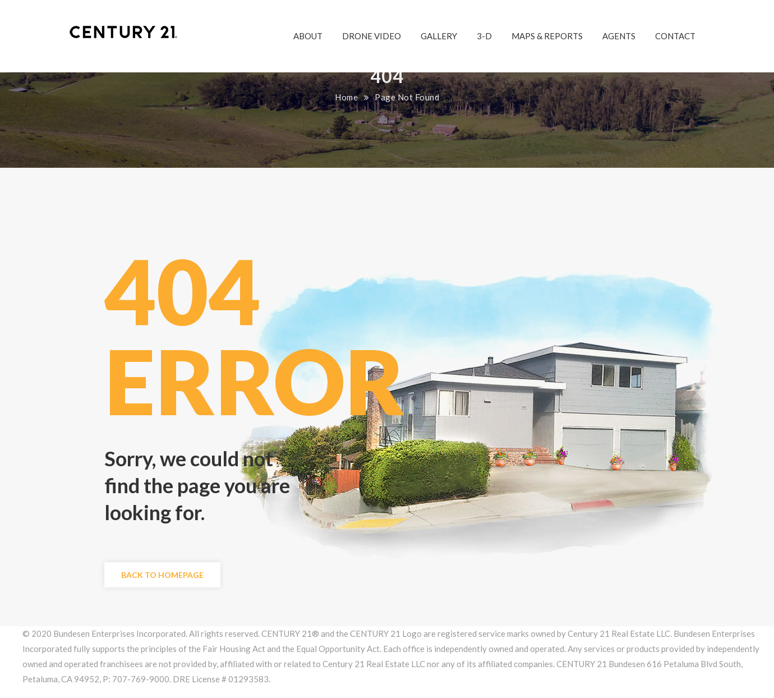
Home (346, 97)
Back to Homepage (162, 575)
